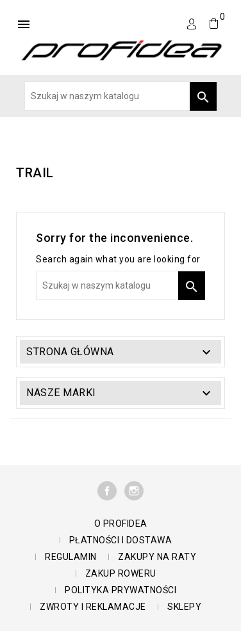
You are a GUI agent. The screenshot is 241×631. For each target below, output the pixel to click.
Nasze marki (61, 393)
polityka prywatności (120, 590)
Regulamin (71, 557)
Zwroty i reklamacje (93, 607)
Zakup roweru (120, 573)
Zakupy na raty (157, 557)
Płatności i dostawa (120, 540)
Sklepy (184, 607)
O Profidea (120, 523)
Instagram (134, 490)
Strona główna (70, 352)
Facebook (107, 490)
